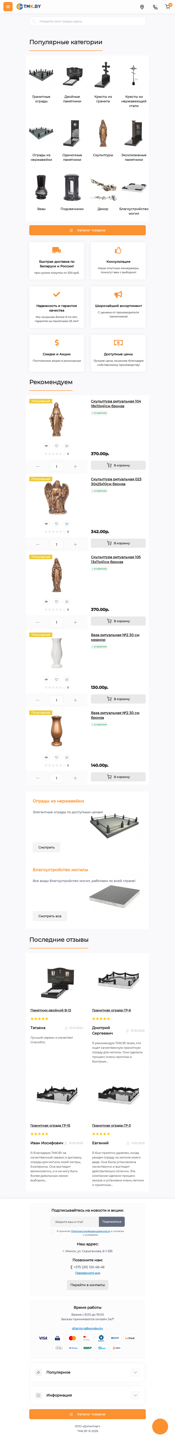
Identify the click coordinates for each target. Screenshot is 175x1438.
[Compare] (67, 445)
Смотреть (46, 847)
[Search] (34, 21)
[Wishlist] (56, 445)
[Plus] (76, 466)
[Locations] (141, 6)
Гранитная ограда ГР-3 (111, 1125)
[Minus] (38, 466)
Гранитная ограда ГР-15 (50, 1125)
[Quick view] (46, 445)
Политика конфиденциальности (90, 1231)
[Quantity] (57, 467)
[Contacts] (155, 6)
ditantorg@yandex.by (87, 1328)
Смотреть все (49, 916)
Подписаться (111, 1221)
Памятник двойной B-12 (50, 1010)
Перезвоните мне (87, 1273)
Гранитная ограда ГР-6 (111, 1010)
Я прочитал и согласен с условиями (90, 1233)
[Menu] (8, 6)
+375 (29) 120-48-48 (89, 1267)
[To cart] (118, 465)
